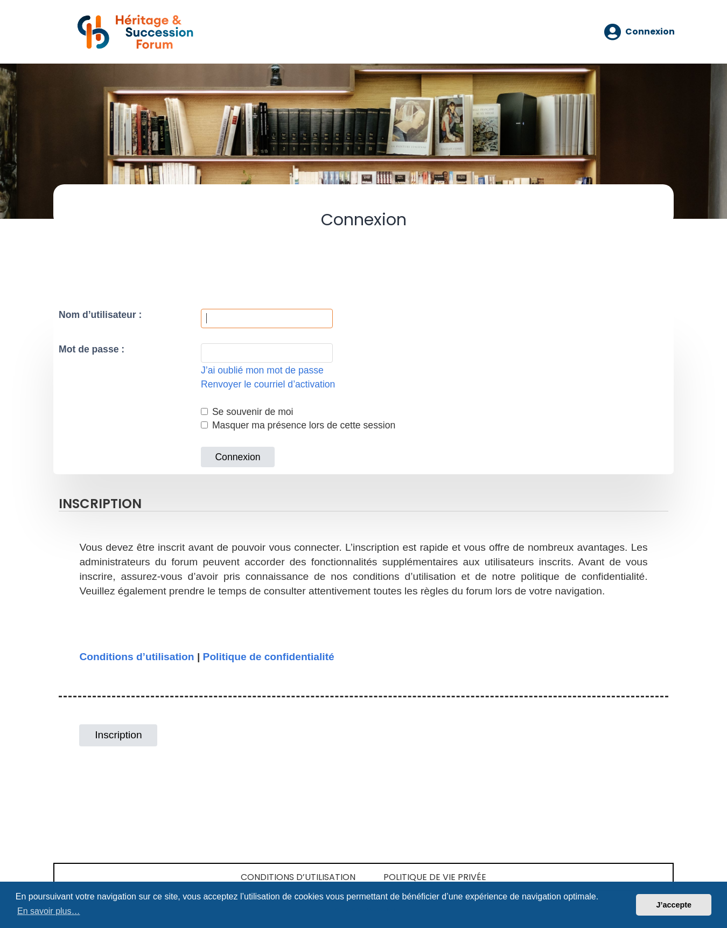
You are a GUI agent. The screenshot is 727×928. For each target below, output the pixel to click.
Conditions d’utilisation (136, 656)
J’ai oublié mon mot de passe (262, 370)
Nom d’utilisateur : (100, 314)
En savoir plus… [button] (48, 911)
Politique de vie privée (434, 877)
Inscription (118, 734)
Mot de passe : (91, 349)
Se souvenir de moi (247, 411)
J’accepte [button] (673, 905)
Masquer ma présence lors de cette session (298, 425)
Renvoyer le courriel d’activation (268, 384)
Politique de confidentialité (268, 656)
